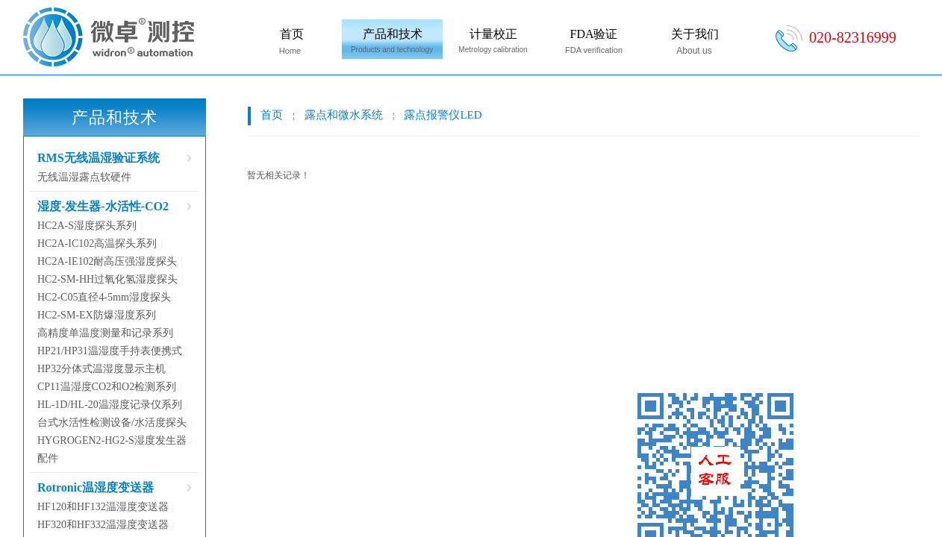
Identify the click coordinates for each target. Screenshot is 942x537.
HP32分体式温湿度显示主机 (101, 368)
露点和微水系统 (344, 115)
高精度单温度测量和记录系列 (105, 333)
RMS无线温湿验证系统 (98, 157)
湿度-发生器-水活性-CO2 (103, 206)
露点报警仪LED (442, 115)
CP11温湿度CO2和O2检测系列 (106, 386)
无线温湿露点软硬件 (84, 177)
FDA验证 (593, 34)
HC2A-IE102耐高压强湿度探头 (107, 261)
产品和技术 (392, 34)
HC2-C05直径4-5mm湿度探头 (104, 297)
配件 (47, 458)
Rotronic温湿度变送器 (95, 487)
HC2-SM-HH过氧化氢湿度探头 (107, 279)
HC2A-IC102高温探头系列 (97, 243)
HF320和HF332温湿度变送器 (103, 524)
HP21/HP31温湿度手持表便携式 (109, 351)
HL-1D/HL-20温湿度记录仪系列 (109, 404)
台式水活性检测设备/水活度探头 (112, 422)
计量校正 (493, 34)
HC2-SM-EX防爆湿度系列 (96, 315)
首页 (292, 34)
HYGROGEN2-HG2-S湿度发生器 (112, 440)
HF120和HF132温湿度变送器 (103, 506)
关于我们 (695, 34)
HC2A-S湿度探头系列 (87, 225)
